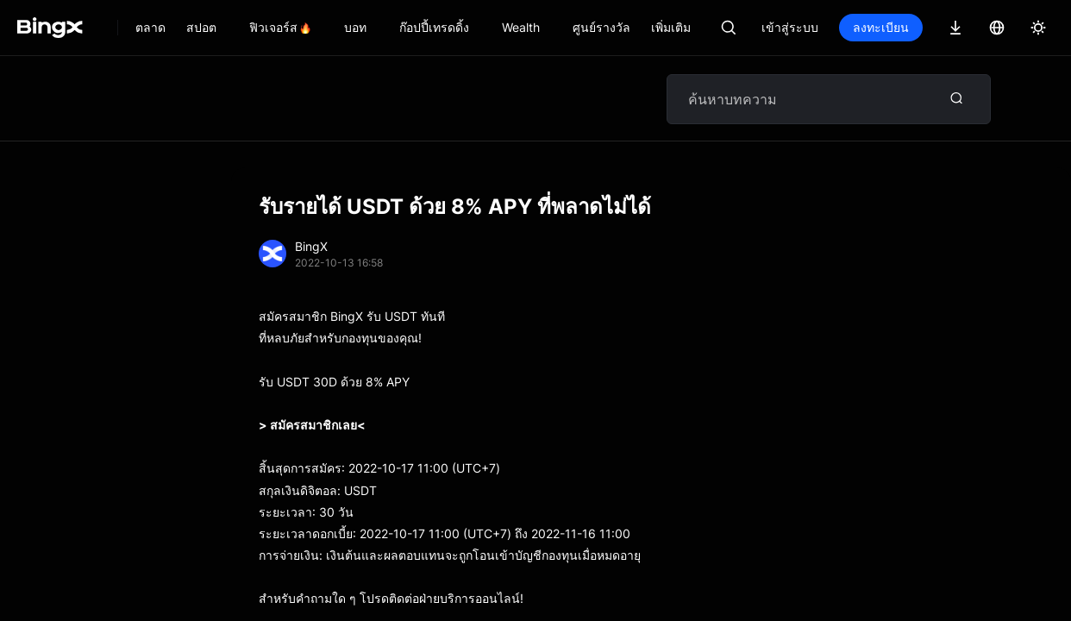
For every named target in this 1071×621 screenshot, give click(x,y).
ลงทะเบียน (881, 27)
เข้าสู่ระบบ (789, 27)
